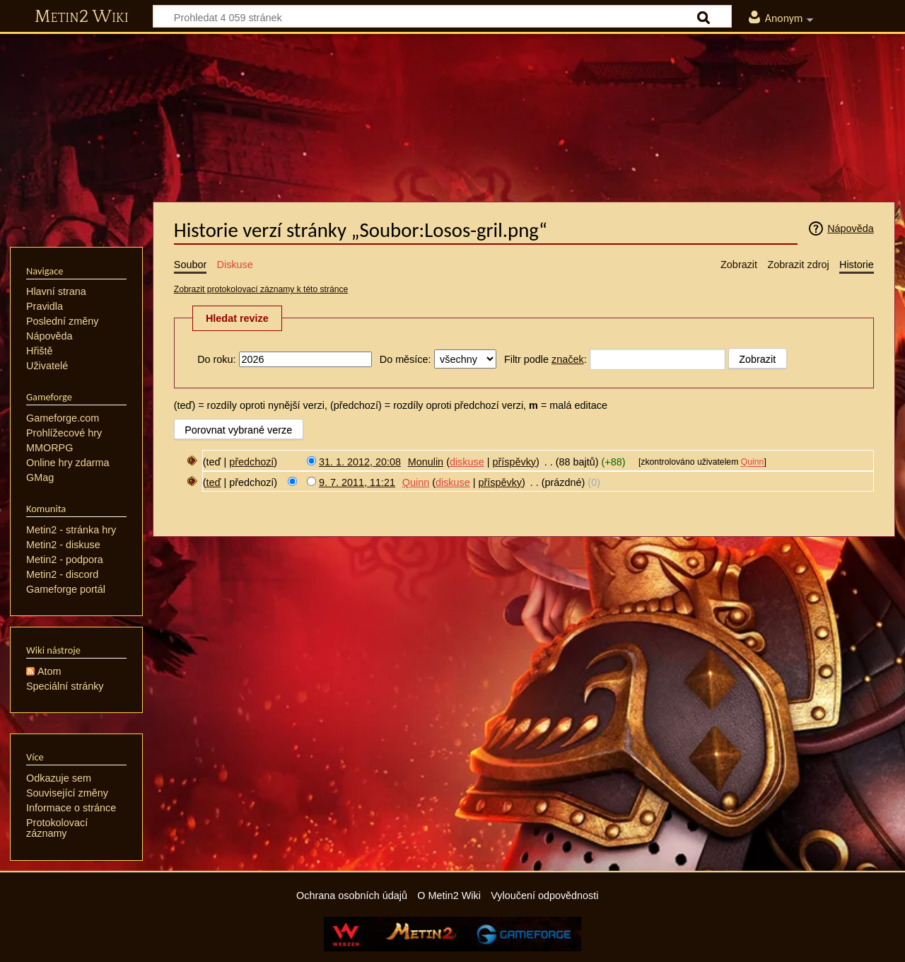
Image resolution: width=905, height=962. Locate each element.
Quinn (752, 463)
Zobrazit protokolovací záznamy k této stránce (261, 289)
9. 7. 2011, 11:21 (357, 482)
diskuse (467, 462)
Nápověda (850, 228)
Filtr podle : (545, 359)
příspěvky (514, 462)
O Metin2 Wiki (449, 895)
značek (567, 359)
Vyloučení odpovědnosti (544, 895)
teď (213, 482)
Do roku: (216, 359)
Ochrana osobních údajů (351, 895)
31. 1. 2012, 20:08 (360, 462)
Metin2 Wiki (82, 17)
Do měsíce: (405, 359)
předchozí (251, 462)
